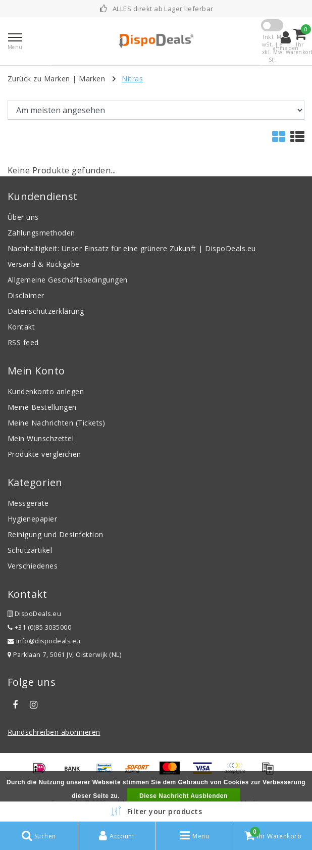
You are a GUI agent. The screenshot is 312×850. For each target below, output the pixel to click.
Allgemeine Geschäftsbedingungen (68, 280)
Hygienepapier (32, 519)
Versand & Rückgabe (44, 264)
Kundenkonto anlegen (46, 391)
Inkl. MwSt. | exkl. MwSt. (272, 48)
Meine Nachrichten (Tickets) (57, 423)
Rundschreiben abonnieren (54, 732)
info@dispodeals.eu (44, 641)
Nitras (132, 78)
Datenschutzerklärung (46, 311)
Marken (92, 78)
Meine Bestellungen (42, 407)
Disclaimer (26, 295)
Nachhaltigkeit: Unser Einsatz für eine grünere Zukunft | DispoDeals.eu (132, 248)
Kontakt (21, 327)
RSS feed (23, 342)
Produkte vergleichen (44, 454)
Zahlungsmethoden (41, 233)
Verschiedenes (33, 566)
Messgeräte (28, 503)
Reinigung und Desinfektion (55, 534)
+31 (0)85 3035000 (39, 627)
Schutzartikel (30, 550)
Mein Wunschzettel (41, 438)
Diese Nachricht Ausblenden (183, 795)
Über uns (23, 217)
